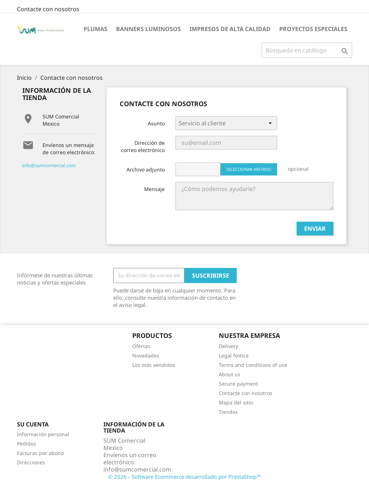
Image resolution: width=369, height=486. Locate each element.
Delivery (228, 346)
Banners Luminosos (148, 29)
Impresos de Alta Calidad (230, 29)
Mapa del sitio (236, 402)
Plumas (95, 29)
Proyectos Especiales (313, 29)
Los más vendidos (153, 364)
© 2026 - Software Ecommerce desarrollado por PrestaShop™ (184, 476)
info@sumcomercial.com (49, 165)
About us (229, 374)
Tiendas (228, 411)
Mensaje (154, 189)
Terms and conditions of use (253, 364)
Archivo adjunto (145, 169)
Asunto (156, 123)
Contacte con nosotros (48, 9)
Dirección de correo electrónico (143, 146)
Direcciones (31, 462)
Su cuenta (33, 424)
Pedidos (26, 443)
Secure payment (238, 383)
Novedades (145, 355)
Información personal (43, 434)
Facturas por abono (40, 453)
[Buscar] (307, 50)
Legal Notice (234, 355)
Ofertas (141, 346)
